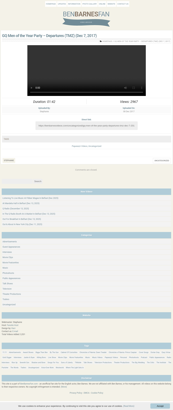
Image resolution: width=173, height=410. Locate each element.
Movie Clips (8, 257)
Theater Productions (12, 294)
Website (111, 4)
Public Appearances (11, 278)
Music (5, 268)
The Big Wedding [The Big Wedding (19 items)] (138, 362)
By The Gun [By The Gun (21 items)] (54, 352)
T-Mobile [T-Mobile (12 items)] (78, 362)
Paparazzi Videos (79, 146)
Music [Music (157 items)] (87, 357)
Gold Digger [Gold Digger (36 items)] (7, 357)
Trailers (6, 299)
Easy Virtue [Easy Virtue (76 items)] (166, 352)
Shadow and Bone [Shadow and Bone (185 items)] (38, 362)
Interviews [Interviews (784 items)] (17, 357)
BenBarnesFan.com (29, 384)
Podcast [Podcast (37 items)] (144, 357)
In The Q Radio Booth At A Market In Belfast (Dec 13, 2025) (29, 214)
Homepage (51, 4)
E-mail (15, 331)
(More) (64, 387)
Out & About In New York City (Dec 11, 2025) (22, 224)
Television (7, 289)
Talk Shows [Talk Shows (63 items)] (87, 362)
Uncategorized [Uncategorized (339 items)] (33, 368)
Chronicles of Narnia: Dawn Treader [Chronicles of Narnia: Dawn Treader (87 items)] (93, 352)
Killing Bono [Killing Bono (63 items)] (41, 357)
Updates (62, 4)
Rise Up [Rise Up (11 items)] (15, 362)
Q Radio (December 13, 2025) (16, 208)
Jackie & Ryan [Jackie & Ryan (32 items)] (29, 357)
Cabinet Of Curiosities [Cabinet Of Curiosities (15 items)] (69, 352)
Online (102, 4)
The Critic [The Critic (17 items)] (150, 362)
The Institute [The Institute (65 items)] (161, 362)
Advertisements (10, 241)
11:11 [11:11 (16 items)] (5, 352)
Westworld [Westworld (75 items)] (60, 368)
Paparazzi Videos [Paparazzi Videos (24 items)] (111, 357)
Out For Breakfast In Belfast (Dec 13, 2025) (22, 219)
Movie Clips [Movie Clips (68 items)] (62, 357)
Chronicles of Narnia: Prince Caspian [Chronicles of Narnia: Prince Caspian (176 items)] (123, 352)
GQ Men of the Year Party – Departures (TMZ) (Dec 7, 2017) (49, 36)
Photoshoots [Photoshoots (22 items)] (134, 357)
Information (74, 4)
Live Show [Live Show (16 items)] (52, 357)
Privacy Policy (76, 393)
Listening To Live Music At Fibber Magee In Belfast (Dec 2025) (30, 198)
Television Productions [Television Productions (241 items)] (103, 362)
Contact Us (122, 4)
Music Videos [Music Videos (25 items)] (97, 357)
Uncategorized (94, 146)
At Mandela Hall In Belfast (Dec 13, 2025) (21, 203)
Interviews (7, 252)
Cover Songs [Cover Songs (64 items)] (144, 352)
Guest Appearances (11, 247)
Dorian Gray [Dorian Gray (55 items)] (155, 352)
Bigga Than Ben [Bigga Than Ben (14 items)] (42, 352)
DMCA (86, 393)
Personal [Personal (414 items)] (123, 357)
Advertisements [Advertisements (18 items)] (15, 352)
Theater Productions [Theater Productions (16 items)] (121, 362)
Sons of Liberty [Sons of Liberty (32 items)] (67, 362)
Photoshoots (8, 273)
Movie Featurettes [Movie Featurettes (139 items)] (76, 357)
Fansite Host (12, 325)
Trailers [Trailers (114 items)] (23, 368)
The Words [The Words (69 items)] (14, 368)
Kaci (13, 328)
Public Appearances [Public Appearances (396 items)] (157, 357)
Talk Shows (8, 283)
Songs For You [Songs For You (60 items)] (53, 362)
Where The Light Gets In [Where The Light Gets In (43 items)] (75, 368)
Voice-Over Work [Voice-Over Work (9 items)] (47, 368)
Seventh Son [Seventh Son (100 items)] (24, 362)
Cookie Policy (97, 393)
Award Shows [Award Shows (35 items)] (28, 352)
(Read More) (128, 406)
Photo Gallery (89, 4)
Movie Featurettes (11, 262)
